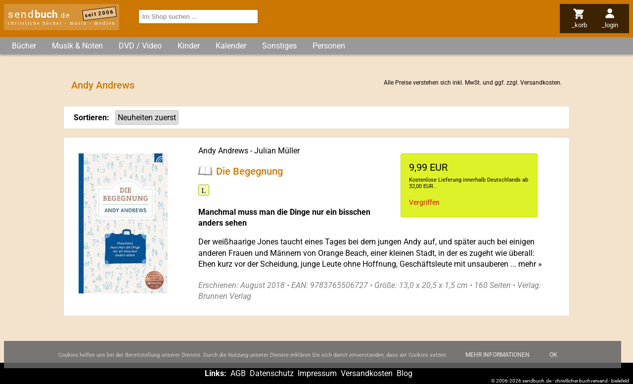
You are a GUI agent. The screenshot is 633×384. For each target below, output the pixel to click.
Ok (553, 358)
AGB (238, 373)
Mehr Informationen (497, 358)
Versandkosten (540, 82)
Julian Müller (277, 150)
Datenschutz (272, 373)
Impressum (317, 373)
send (39, 14)
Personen (329, 45)
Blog (404, 373)
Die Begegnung (249, 171)
